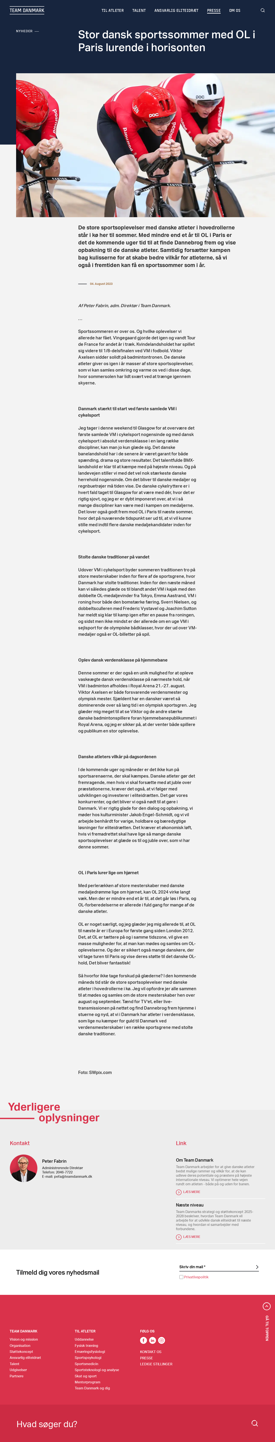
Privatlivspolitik (196, 1277)
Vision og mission (24, 1339)
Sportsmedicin (86, 1363)
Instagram (161, 1340)
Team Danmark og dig (92, 1388)
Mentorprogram (87, 1382)
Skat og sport (86, 1376)
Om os (235, 10)
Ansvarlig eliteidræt (177, 10)
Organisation (20, 1345)
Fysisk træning (86, 1345)
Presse (214, 10)
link (143, 1340)
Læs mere (191, 1197)
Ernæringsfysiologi (90, 1351)
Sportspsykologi (88, 1357)
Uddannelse (84, 1339)
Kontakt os (150, 1351)
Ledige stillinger (156, 1364)
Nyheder (24, 31)
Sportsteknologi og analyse (97, 1369)
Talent (139, 10)
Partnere (16, 1376)
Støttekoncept (21, 1351)
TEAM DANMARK (27, 10)
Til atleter (113, 10)
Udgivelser (18, 1369)
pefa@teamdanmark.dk (73, 1181)
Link (152, 1340)
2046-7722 (64, 1177)
